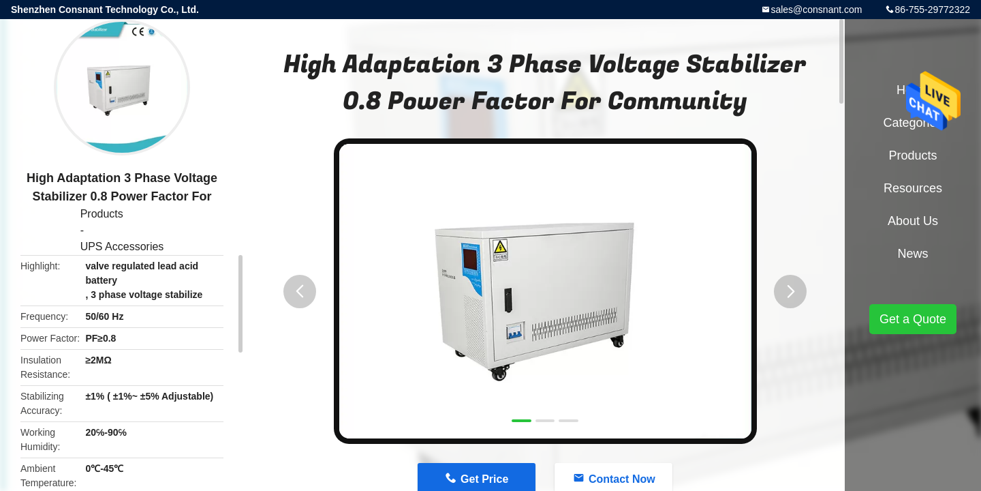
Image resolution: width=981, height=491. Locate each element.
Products (101, 214)
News (912, 254)
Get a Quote (912, 319)
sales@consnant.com (816, 9)
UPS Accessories (122, 246)
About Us (913, 221)
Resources (913, 188)
